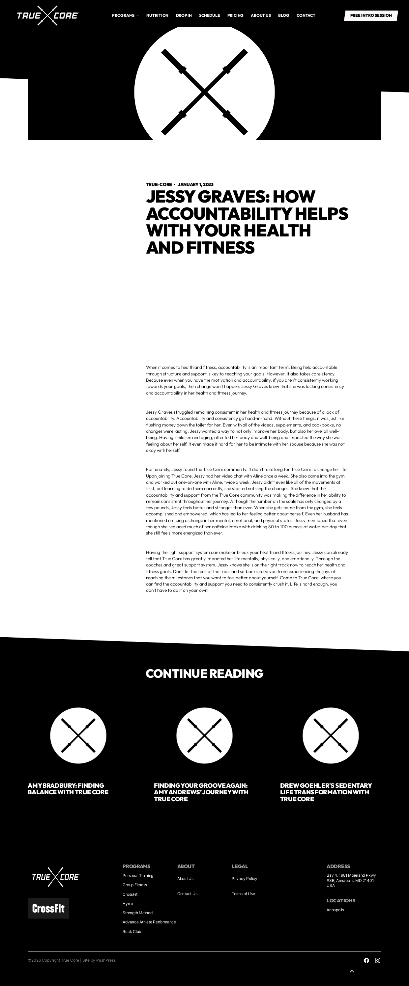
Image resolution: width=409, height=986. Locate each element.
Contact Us (187, 893)
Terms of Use (243, 893)
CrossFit (130, 894)
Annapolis (335, 909)
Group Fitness (135, 884)
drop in (184, 15)
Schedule (209, 15)
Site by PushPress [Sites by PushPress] (99, 960)
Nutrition (157, 15)
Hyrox (128, 903)
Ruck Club (132, 931)
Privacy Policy (244, 878)
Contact (306, 15)
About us (261, 15)
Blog (283, 15)
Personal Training (138, 875)
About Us (185, 878)
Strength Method (137, 912)
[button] (125, 15)
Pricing (235, 15)
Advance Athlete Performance (149, 921)
